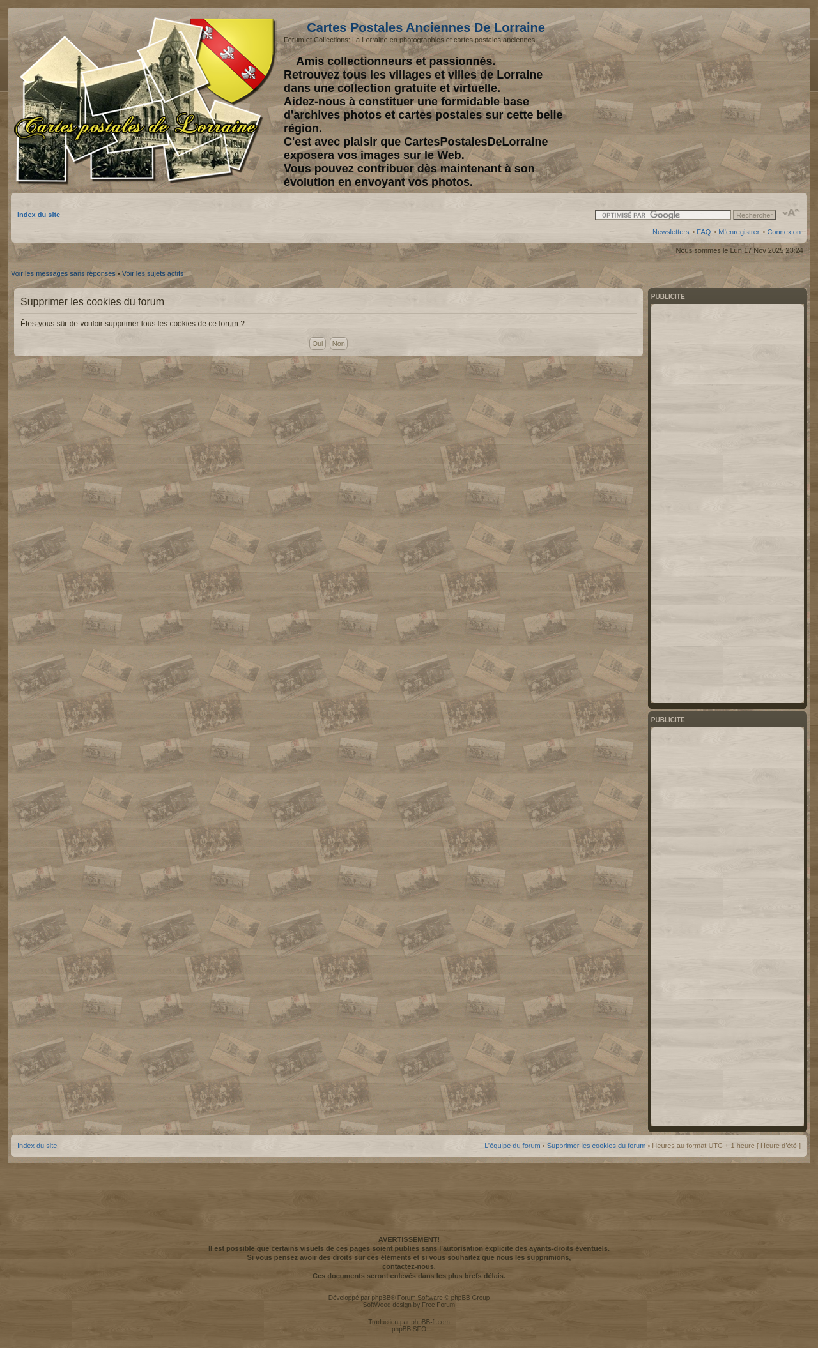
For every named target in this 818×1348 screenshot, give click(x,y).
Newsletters (670, 232)
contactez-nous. (409, 1266)
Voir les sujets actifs (153, 273)
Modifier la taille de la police (791, 212)
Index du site (38, 214)
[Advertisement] (699, 100)
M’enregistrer (738, 232)
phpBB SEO (409, 1329)
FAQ (704, 232)
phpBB (380, 1297)
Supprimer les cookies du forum (596, 1145)
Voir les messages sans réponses (63, 273)
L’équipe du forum (512, 1145)
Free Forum (438, 1304)
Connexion (784, 232)
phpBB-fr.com (430, 1322)
